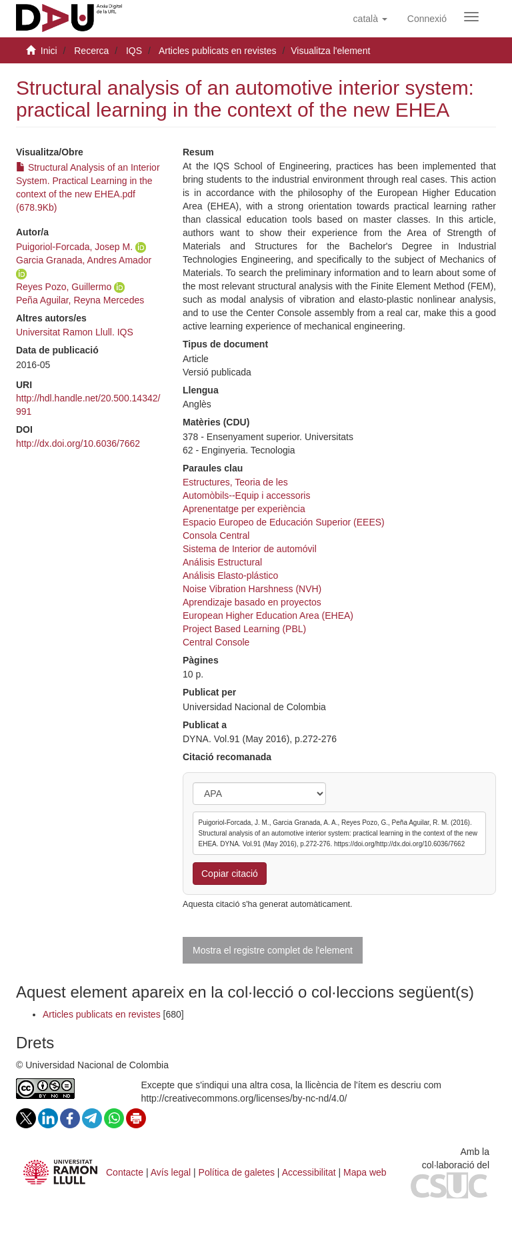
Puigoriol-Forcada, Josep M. (74, 246)
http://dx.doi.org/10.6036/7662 (78, 443)
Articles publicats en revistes (218, 50)
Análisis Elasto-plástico (230, 575)
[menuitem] (427, 18)
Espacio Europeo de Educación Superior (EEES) (284, 522)
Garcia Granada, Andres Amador (83, 260)
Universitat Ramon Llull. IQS (74, 332)
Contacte (124, 1172)
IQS (134, 50)
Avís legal (171, 1172)
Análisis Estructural (222, 562)
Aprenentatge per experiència (244, 508)
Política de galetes (237, 1172)
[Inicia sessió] (427, 18)
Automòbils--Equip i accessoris (246, 495)
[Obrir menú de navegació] (471, 16)
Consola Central (216, 535)
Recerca (91, 50)
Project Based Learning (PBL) (244, 629)
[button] (370, 18)
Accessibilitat (309, 1172)
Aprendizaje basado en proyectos (252, 602)
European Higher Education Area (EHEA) (268, 615)
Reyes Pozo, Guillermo (63, 286)
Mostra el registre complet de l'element (273, 950)
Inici (49, 50)
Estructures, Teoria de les (235, 482)
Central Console (216, 642)
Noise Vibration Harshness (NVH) (252, 588)
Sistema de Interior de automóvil (250, 548)
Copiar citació (229, 873)
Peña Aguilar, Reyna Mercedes (80, 300)
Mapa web (365, 1172)
